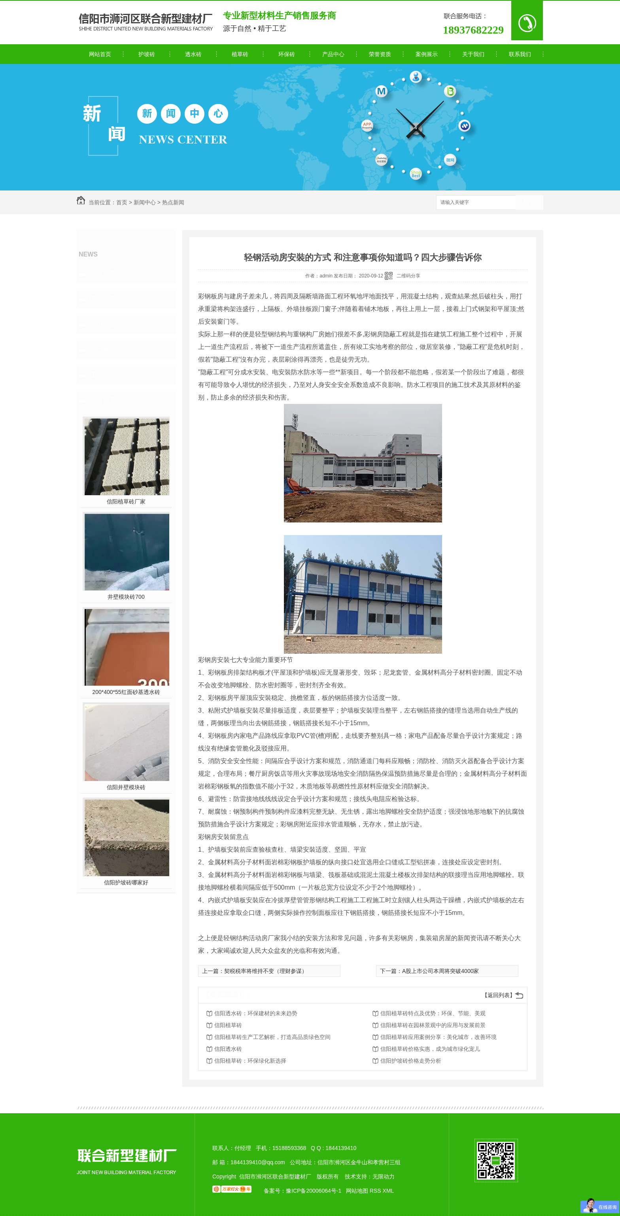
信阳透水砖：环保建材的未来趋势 (255, 1013)
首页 (121, 202)
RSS (376, 1191)
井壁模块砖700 (126, 597)
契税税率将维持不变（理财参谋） (265, 971)
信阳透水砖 (228, 1049)
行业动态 (103, 299)
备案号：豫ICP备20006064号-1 (302, 1191)
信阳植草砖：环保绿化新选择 (250, 1061)
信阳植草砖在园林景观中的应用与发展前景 (433, 1025)
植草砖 (240, 54)
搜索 (529, 203)
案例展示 (427, 54)
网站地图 (357, 1191)
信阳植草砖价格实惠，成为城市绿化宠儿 (430, 1049)
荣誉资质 (380, 54)
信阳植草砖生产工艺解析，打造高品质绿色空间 (272, 1037)
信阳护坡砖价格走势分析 (410, 1061)
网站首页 (100, 54)
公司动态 (103, 274)
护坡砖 (146, 54)
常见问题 (103, 324)
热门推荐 (103, 400)
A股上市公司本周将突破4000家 (440, 971)
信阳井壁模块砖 (126, 787)
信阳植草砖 (228, 1025)
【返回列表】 (498, 995)
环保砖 (286, 54)
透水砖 (193, 54)
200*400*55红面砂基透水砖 (126, 692)
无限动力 (383, 1176)
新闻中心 (145, 202)
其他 (96, 375)
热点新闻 (173, 202)
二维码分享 (408, 276)
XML (388, 1191)
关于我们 (473, 54)
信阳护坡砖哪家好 (126, 882)
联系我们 (520, 54)
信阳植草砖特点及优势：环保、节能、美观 (433, 1013)
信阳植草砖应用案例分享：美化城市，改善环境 (438, 1037)
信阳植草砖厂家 (126, 501)
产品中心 (333, 54)
